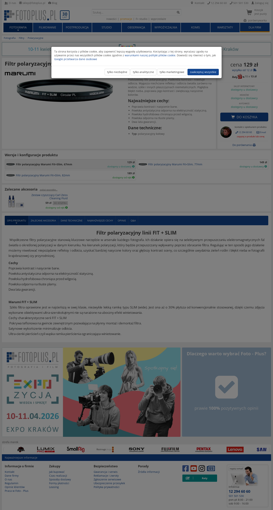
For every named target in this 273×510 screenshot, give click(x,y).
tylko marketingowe (172, 72)
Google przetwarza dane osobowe (75, 59)
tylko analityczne (143, 72)
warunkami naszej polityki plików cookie (150, 55)
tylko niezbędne (117, 72)
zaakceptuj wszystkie (203, 72)
